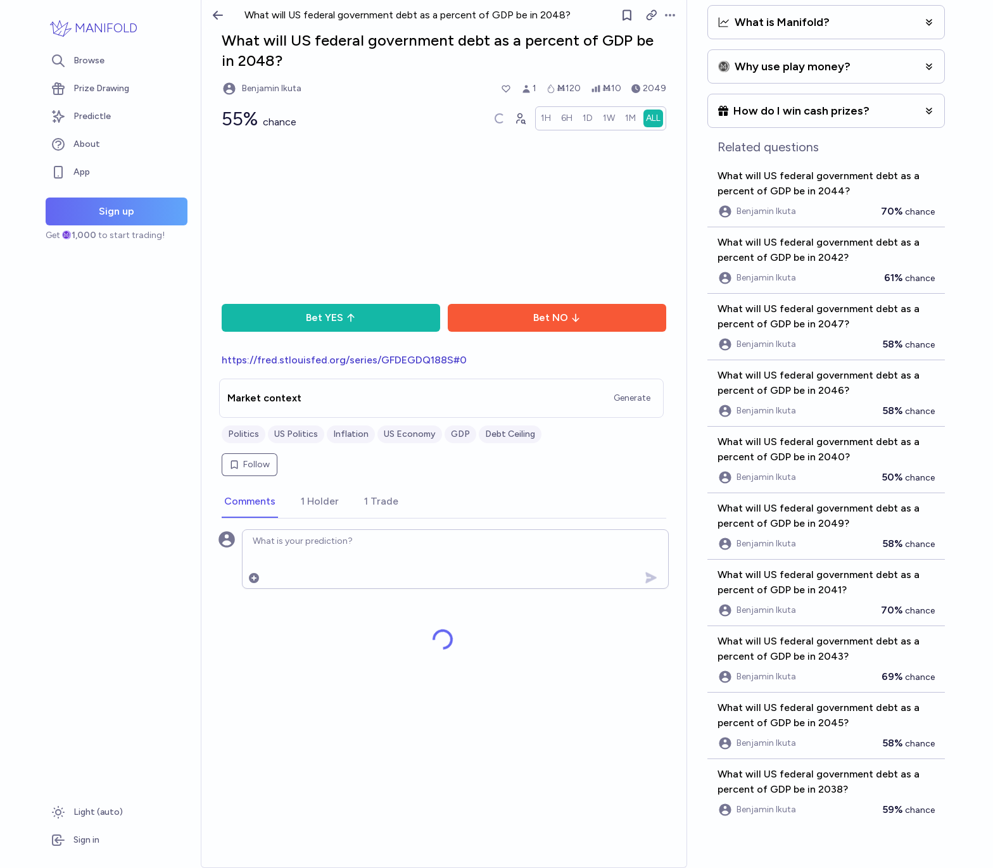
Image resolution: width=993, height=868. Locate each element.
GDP (460, 434)
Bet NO (557, 317)
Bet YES (331, 317)
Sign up (116, 211)
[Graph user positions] (520, 118)
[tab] (250, 502)
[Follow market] (627, 15)
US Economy (410, 434)
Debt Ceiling (510, 434)
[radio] (545, 118)
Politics (243, 434)
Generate (632, 398)
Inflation (351, 434)
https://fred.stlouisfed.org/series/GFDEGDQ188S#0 (344, 360)
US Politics (296, 434)
